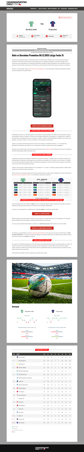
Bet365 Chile (49, 149)
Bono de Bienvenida (52, 8)
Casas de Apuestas (42, 8)
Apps (59, 8)
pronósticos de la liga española (36, 69)
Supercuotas (64, 8)
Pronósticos (33, 8)
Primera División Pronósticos (65, 17)
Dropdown (36, 8)
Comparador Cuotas (72, 8)
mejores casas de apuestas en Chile (22, 174)
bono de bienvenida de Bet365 (37, 233)
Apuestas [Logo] (10, 8)
